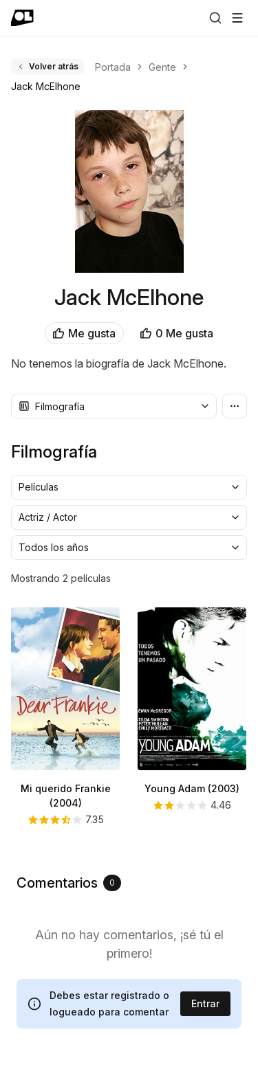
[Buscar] (215, 18)
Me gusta (84, 333)
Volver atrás (47, 66)
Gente (162, 67)
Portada (113, 67)
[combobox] (114, 406)
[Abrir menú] (237, 17)
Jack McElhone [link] (45, 86)
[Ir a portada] (22, 18)
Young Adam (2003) (191, 788)
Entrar (205, 1003)
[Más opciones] (234, 406)
